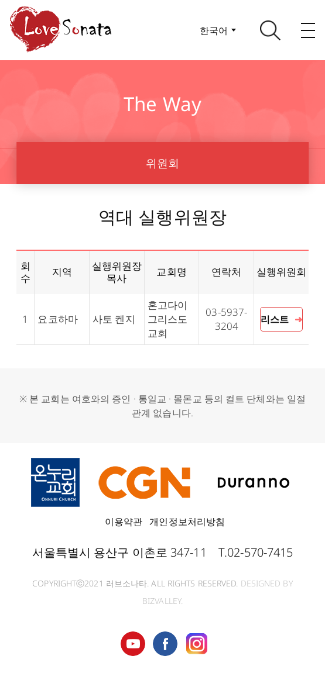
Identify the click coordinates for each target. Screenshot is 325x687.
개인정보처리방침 (187, 521)
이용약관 (123, 521)
